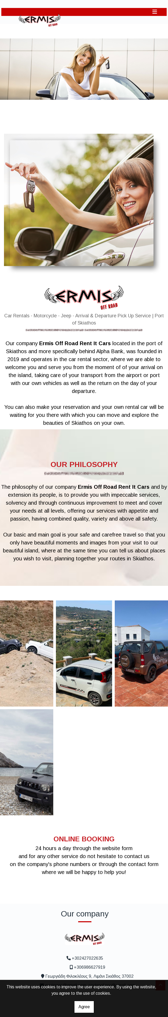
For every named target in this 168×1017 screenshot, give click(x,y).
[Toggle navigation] (154, 12)
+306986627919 (89, 967)
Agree (84, 1007)
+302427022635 (87, 958)
